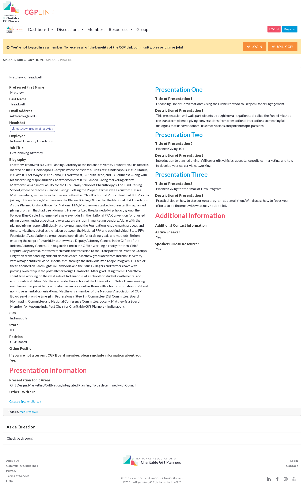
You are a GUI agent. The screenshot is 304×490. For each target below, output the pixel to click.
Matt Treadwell (29, 411)
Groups (143, 29)
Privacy (11, 471)
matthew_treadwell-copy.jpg (32, 128)
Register (290, 29)
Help (9, 481)
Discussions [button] (68, 29)
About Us (12, 460)
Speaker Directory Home (23, 60)
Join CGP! (283, 46)
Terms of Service (17, 476)
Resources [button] (119, 29)
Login (274, 29)
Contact (292, 465)
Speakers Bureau (31, 401)
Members (96, 29)
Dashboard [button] (39, 29)
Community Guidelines (22, 465)
